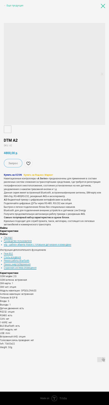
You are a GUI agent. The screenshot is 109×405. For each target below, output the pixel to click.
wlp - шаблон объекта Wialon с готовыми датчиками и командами (37, 244)
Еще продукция (15, 5)
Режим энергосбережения (17, 264)
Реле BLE (8, 253)
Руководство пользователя (18, 241)
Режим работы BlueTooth (16, 260)
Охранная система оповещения (20, 267)
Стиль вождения (12, 257)
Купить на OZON (13, 175)
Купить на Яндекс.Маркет (38, 175)
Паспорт (8, 237)
